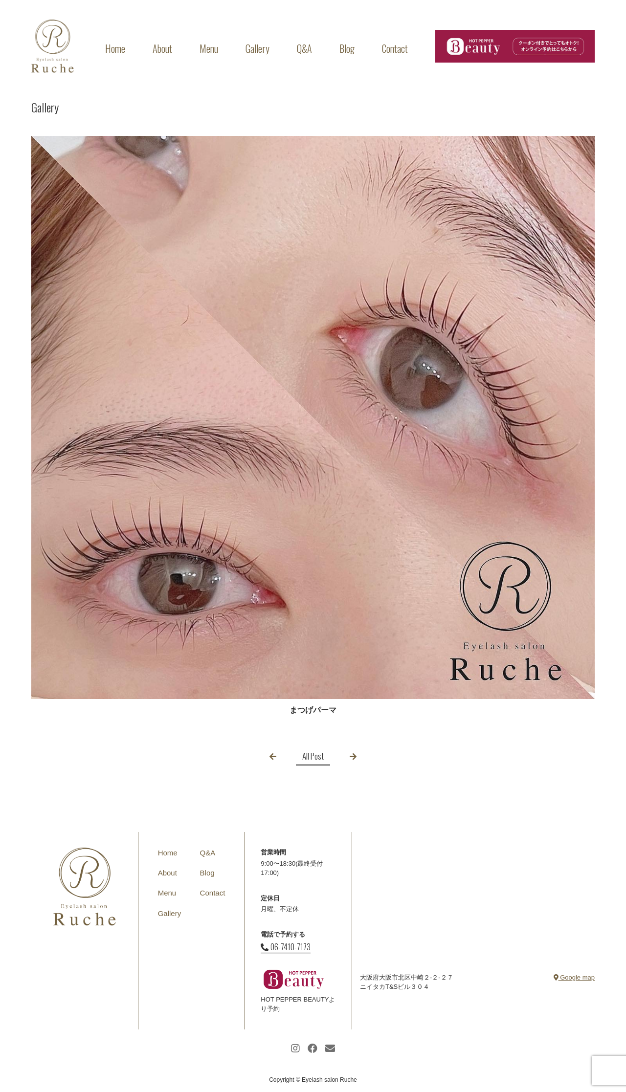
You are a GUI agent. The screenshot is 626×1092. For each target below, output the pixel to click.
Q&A (304, 48)
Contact (395, 48)
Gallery (257, 48)
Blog (347, 48)
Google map (574, 977)
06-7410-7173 (286, 947)
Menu (209, 48)
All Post (313, 756)
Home (115, 48)
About (162, 48)
